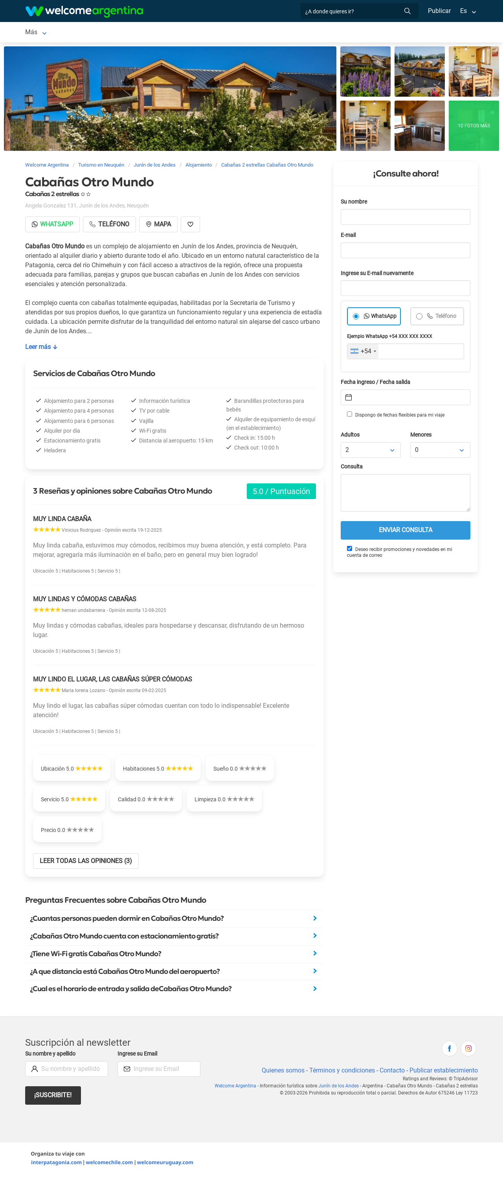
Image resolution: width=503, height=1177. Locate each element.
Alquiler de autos (177, 33)
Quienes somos (281, 1072)
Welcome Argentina (239, 1087)
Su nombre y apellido (52, 1055)
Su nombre (354, 203)
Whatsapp (53, 226)
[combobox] (362, 352)
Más (364, 33)
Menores (421, 436)
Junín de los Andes (51, 33)
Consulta (352, 468)
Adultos (350, 436)
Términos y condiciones (340, 1072)
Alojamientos (110, 33)
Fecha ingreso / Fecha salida (377, 383)
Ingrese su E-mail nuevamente (379, 275)
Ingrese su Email (138, 1055)
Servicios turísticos (237, 33)
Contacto (391, 1072)
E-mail (349, 236)
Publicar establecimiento (443, 1072)
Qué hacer (333, 33)
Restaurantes (291, 33)
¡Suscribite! (53, 1096)
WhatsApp (384, 317)
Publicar (439, 11)
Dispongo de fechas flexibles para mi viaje (395, 416)
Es (463, 11)
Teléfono (446, 317)
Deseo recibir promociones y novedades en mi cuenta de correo (399, 553)
